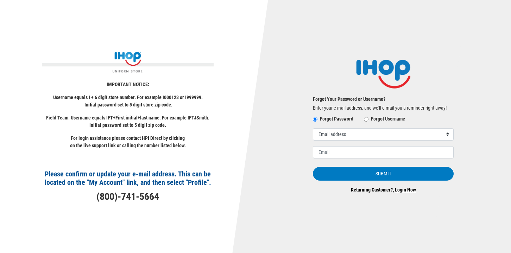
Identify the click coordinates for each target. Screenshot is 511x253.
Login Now (405, 190)
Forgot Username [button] (388, 119)
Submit (383, 173)
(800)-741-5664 (127, 196)
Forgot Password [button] (336, 119)
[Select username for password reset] (383, 134)
